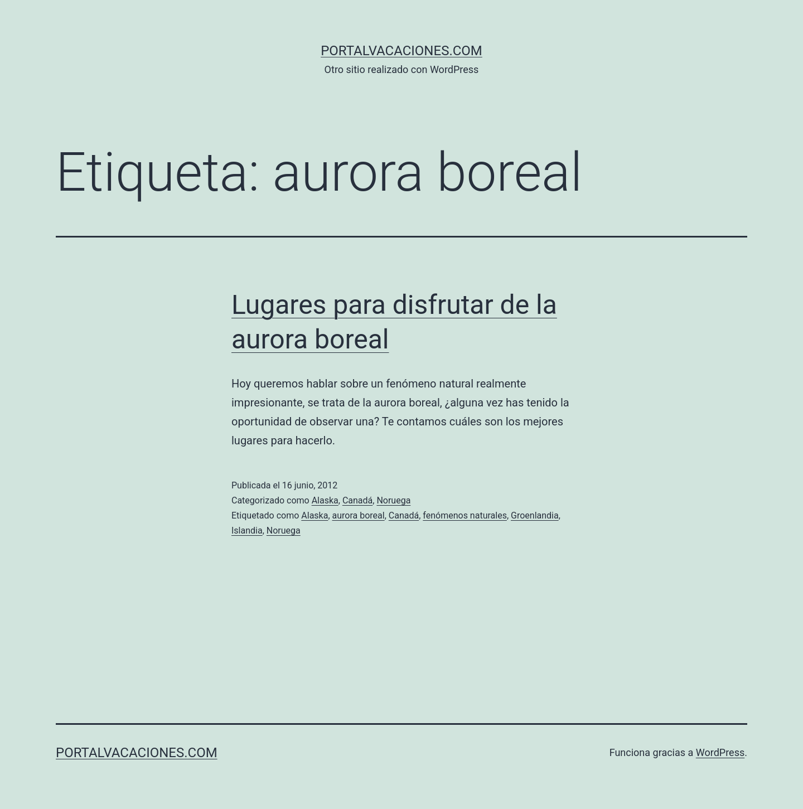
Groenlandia (535, 515)
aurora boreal (358, 515)
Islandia (247, 530)
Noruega (393, 500)
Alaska (325, 500)
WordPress (720, 752)
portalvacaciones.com (401, 51)
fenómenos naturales (465, 515)
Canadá (357, 500)
